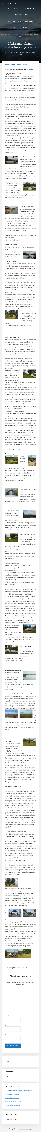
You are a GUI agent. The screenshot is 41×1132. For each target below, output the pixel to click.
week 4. (25, 968)
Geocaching (9, 52)
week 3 (19, 64)
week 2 (13, 64)
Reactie (7, 989)
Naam (7, 1016)
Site (6, 1035)
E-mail (7, 1025)
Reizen (16, 52)
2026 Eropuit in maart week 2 (12, 1094)
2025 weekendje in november (12, 1105)
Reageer (20, 54)
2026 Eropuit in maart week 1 (12, 1098)
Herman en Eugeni (24, 1129)
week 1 (7, 64)
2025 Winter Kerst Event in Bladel (13, 1101)
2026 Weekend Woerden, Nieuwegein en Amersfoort (18, 1090)
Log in (30, 1129)
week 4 (25, 64)
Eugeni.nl (10, 3)
